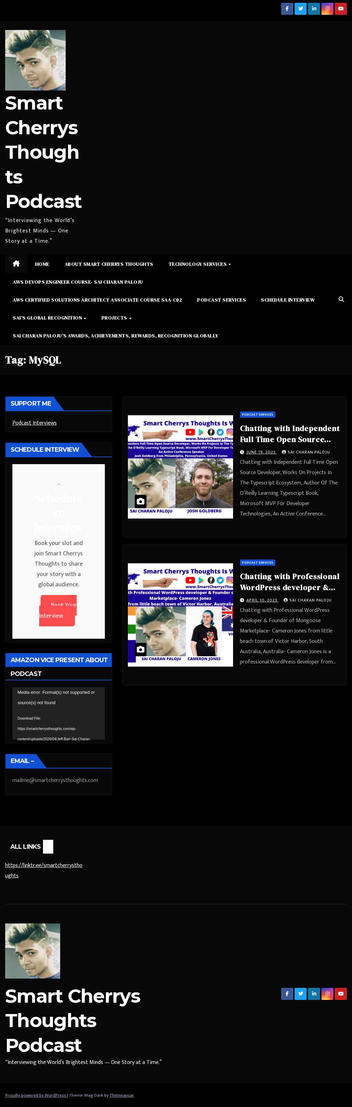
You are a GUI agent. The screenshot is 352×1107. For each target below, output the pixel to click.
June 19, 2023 (261, 452)
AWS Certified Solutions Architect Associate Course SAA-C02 (97, 299)
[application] (58, 713)
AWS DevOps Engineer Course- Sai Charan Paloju (78, 282)
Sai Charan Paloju (306, 452)
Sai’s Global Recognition (48, 317)
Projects (115, 317)
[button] (341, 299)
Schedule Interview (288, 299)
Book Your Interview (58, 610)
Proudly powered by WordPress (36, 1095)
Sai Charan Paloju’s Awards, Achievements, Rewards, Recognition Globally (115, 335)
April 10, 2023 (262, 600)
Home (42, 264)
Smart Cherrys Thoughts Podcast (43, 152)
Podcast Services (221, 299)
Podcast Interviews (34, 423)
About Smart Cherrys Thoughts (109, 264)
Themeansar (122, 1095)
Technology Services (198, 264)
